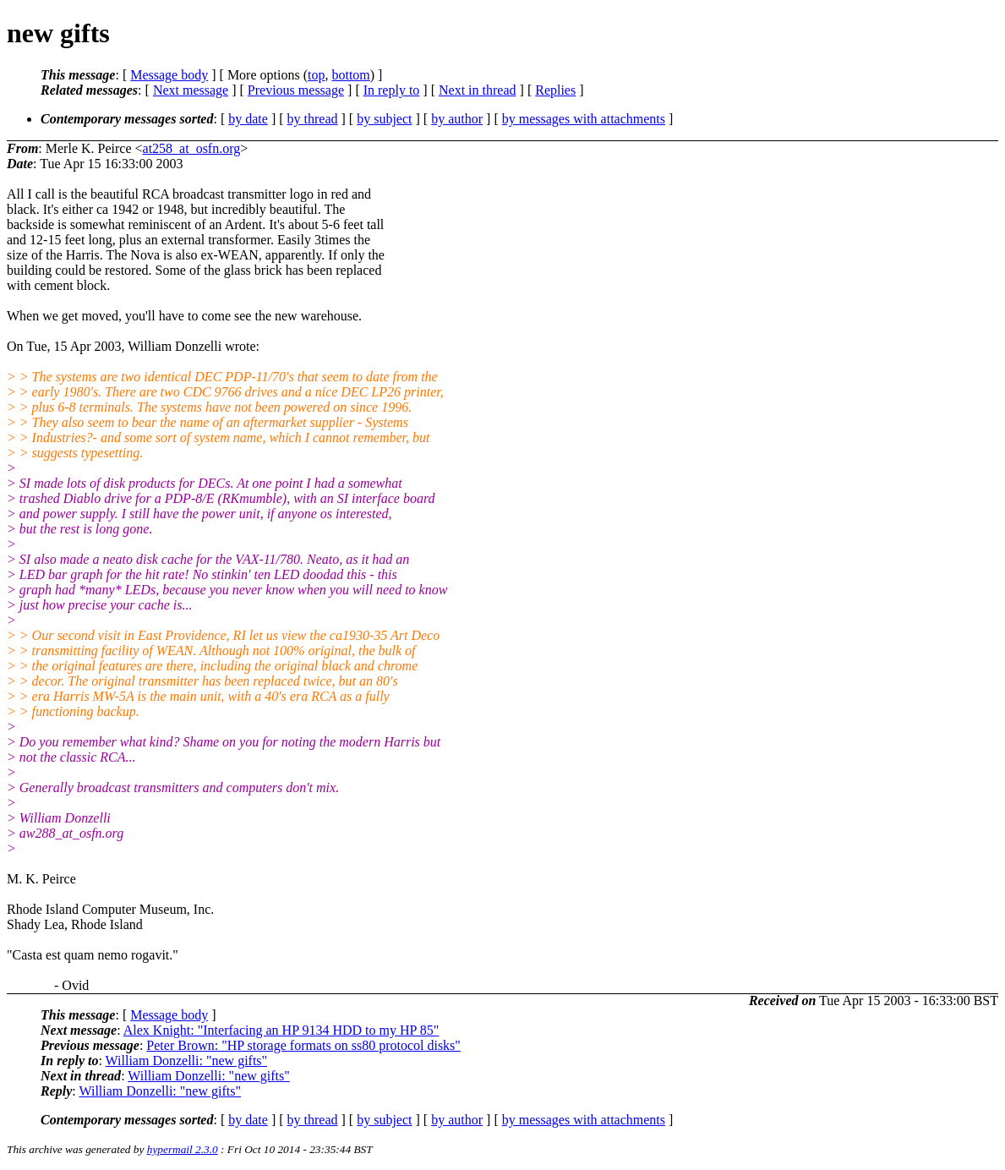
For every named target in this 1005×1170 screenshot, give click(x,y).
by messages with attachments (583, 119)
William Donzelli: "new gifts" (187, 1060)
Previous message (296, 90)
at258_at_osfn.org (192, 148)
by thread (312, 119)
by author (457, 119)
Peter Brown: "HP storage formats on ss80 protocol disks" (303, 1045)
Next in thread (477, 90)
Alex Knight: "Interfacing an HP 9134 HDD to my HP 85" (281, 1030)
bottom (350, 75)
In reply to (391, 90)
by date (248, 119)
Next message (190, 90)
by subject (384, 119)
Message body (169, 75)
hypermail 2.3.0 (182, 1149)
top (316, 75)
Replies (555, 90)
